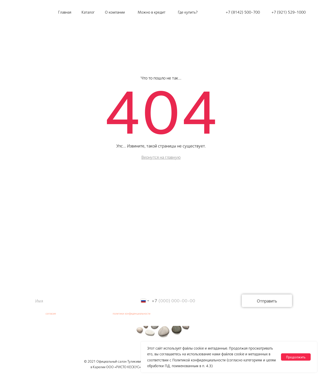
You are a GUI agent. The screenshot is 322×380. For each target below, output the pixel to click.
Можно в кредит (152, 12)
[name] (78, 300)
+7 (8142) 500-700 (243, 12)
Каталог (88, 12)
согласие (51, 313)
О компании (115, 12)
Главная (64, 12)
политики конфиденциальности (131, 313)
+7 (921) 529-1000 (288, 12)
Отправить (267, 300)
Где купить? (188, 12)
